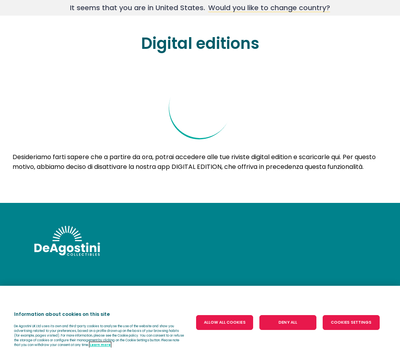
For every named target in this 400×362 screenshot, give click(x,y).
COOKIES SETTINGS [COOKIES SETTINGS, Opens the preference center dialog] (351, 322)
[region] (200, 324)
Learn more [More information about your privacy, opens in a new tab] (100, 344)
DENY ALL (288, 322)
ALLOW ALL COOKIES (225, 322)
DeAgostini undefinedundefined (67, 241)
